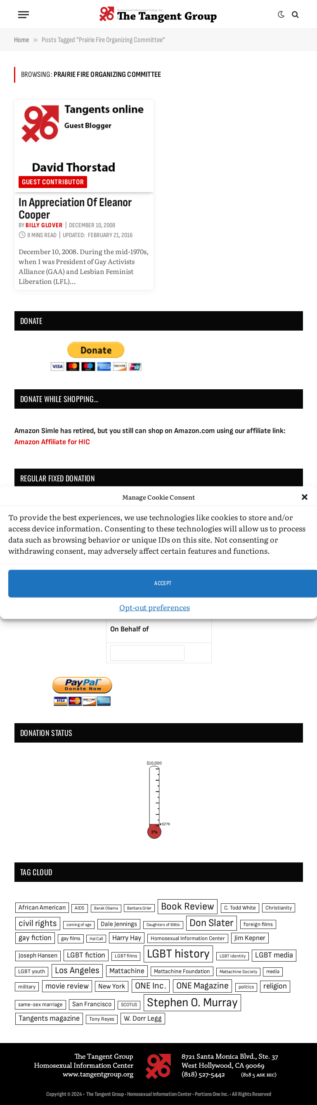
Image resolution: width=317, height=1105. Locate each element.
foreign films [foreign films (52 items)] (258, 924)
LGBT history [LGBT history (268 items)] (178, 954)
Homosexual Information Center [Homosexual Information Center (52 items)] (188, 938)
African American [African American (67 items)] (42, 908)
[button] (304, 497)
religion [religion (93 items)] (275, 986)
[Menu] (23, 14)
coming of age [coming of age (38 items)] (78, 924)
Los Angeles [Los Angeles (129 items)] (77, 970)
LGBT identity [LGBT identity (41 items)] (233, 956)
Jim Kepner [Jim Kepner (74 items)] (249, 938)
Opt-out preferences (154, 606)
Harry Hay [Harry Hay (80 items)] (126, 938)
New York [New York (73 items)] (111, 986)
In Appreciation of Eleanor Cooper (75, 208)
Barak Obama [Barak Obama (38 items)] (106, 908)
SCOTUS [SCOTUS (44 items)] (129, 1005)
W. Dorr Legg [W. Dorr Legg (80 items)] (143, 1018)
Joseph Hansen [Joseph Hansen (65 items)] (38, 956)
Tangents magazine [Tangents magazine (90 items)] (49, 1018)
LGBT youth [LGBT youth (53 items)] (31, 971)
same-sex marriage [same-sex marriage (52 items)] (40, 1004)
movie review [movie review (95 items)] (67, 986)
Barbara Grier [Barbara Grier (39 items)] (139, 908)
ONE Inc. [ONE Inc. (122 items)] (150, 985)
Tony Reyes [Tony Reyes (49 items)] (101, 1019)
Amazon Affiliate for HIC (52, 442)
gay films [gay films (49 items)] (70, 938)
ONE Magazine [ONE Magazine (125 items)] (202, 985)
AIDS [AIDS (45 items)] (80, 908)
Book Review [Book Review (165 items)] (187, 906)
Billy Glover (44, 225)
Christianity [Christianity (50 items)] (278, 908)
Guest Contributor (53, 182)
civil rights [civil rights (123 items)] (38, 923)
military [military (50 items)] (26, 987)
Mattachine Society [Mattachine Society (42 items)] (238, 971)
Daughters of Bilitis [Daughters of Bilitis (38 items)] (163, 924)
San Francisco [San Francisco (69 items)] (91, 1004)
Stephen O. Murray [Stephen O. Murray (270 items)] (192, 1002)
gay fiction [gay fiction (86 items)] (35, 938)
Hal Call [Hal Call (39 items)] (96, 938)
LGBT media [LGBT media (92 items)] (274, 955)
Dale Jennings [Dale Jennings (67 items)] (119, 924)
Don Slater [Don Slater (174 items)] (211, 923)
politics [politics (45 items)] (246, 987)
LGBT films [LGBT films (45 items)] (126, 956)
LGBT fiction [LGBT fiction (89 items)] (86, 955)
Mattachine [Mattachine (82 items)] (126, 971)
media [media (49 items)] (272, 971)
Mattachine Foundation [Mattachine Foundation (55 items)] (182, 971)
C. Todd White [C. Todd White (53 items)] (240, 908)
